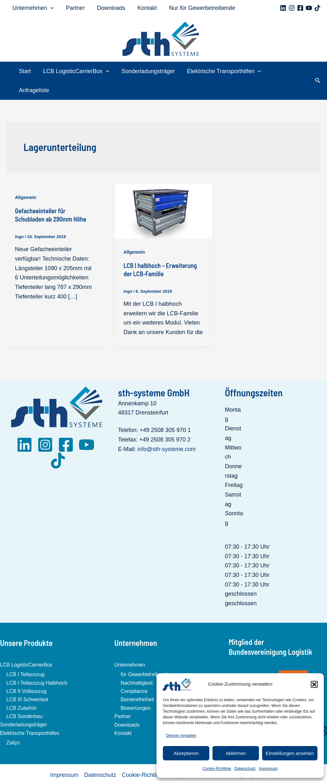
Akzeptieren (185, 753)
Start (27, 71)
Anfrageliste (288, 71)
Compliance (134, 672)
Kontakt (144, 8)
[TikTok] (317, 8)
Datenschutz (245, 768)
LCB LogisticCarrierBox (78, 71)
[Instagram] (292, 8)
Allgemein (25, 178)
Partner (74, 8)
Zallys (13, 724)
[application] (50, 8)
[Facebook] (300, 8)
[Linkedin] (283, 8)
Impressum (268, 768)
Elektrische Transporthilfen (224, 71)
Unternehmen (32, 8)
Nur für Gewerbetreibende (199, 8)
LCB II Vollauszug (26, 672)
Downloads (109, 8)
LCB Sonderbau (24, 697)
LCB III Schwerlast (27, 680)
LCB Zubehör (21, 689)
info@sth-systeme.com (166, 430)
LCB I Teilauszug (25, 655)
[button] (314, 684)
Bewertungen (135, 689)
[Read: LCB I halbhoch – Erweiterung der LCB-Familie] (163, 191)
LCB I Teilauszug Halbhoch (36, 664)
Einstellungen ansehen (290, 753)
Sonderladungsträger (149, 71)
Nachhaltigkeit (137, 664)
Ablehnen (236, 753)
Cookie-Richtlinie (217, 768)
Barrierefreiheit (137, 680)
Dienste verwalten (181, 735)
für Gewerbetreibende (145, 655)
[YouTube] (309, 8)
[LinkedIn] (24, 426)
